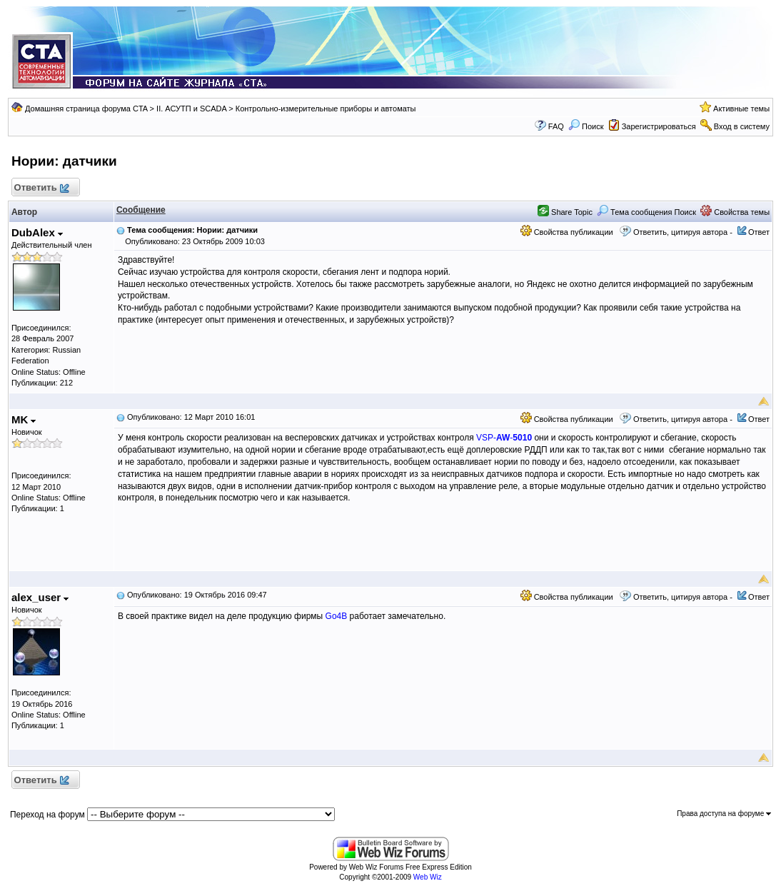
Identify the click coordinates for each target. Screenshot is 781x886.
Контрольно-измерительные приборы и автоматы (326, 108)
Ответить (41, 188)
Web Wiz (427, 877)
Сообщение (141, 210)
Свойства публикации (566, 232)
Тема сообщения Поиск (646, 212)
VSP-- (504, 438)
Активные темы (741, 108)
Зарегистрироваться (659, 126)
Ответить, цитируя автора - (682, 232)
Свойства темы (735, 212)
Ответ (759, 232)
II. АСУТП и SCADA (191, 108)
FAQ (556, 126)
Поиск (586, 126)
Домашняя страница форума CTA (86, 108)
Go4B (337, 616)
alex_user (40, 597)
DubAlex (37, 232)
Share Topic (565, 212)
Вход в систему (742, 126)
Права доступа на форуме (724, 813)
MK (23, 419)
